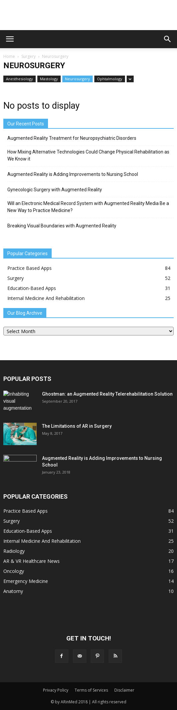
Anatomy (13, 591)
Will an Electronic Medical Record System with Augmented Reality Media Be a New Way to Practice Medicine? (88, 207)
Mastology (49, 78)
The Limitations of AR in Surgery (77, 426)
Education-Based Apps (31, 288)
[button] (167, 39)
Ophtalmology (109, 78)
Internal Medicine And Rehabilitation (46, 298)
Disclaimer (124, 690)
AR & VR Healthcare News (31, 561)
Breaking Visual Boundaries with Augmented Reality (61, 225)
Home (9, 56)
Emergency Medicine (25, 581)
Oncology (13, 571)
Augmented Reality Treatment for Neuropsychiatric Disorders (71, 138)
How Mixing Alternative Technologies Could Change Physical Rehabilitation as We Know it (88, 155)
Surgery (28, 56)
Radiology (14, 551)
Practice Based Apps (29, 268)
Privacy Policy (55, 690)
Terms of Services (91, 690)
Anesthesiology (19, 78)
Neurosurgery (77, 78)
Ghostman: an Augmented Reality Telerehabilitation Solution (107, 394)
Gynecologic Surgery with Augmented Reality (54, 189)
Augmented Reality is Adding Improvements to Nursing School (72, 174)
